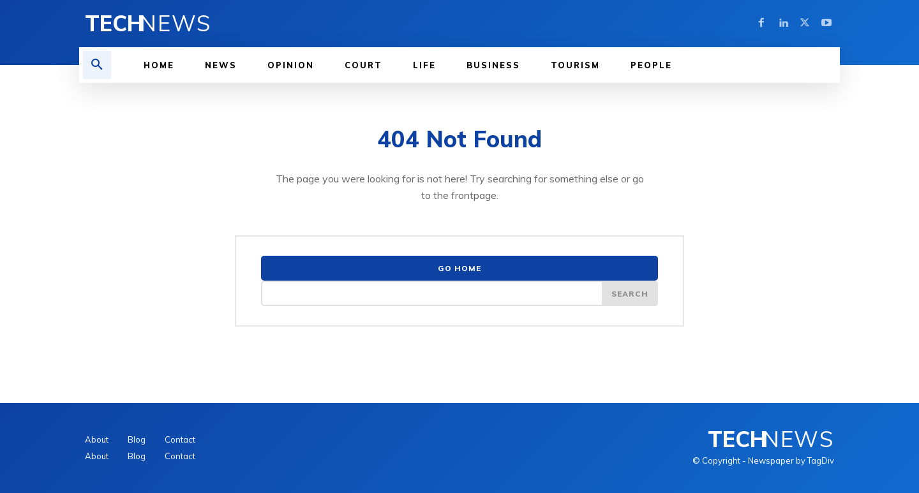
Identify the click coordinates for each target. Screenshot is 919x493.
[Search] (630, 293)
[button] (97, 65)
